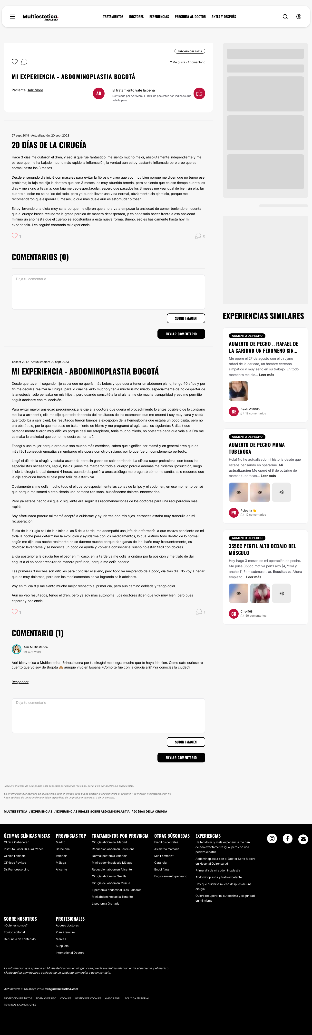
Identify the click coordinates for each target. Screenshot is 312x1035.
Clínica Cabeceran (16, 842)
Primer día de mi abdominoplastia (217, 870)
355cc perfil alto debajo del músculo (262, 549)
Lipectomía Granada (105, 903)
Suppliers (62, 946)
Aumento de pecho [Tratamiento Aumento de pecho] (247, 336)
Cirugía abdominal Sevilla (109, 876)
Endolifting (161, 869)
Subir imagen (186, 318)
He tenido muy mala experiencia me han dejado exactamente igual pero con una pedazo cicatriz (222, 847)
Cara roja (160, 862)
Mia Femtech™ (164, 856)
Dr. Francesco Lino (16, 869)
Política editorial (137, 998)
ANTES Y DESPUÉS (224, 16)
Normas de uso (46, 998)
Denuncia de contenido (20, 939)
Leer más (266, 375)
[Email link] (303, 839)
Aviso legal (113, 998)
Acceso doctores (67, 925)
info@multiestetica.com (61, 989)
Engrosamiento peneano (170, 876)
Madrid (60, 842)
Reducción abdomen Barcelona (113, 849)
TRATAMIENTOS (113, 16)
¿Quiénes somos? (16, 925)
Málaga (61, 862)
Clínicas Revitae (15, 862)
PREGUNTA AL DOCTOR (190, 16)
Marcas (61, 939)
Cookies (65, 998)
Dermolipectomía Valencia (109, 856)
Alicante (61, 869)
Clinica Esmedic (15, 856)
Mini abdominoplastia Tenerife (112, 896)
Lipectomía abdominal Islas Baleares (116, 890)
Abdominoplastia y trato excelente (218, 877)
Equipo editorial (14, 932)
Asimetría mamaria (166, 849)
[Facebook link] (287, 840)
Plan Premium (65, 932)
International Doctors (70, 952)
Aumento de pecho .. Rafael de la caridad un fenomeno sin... (263, 347)
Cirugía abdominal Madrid (109, 842)
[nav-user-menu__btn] (298, 16)
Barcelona (63, 849)
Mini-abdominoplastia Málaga (112, 862)
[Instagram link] (272, 840)
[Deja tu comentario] (108, 292)
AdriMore (35, 90)
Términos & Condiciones (20, 1004)
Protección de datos (18, 998)
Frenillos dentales (166, 842)
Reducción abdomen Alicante (112, 869)
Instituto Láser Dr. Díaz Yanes (23, 849)
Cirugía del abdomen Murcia (111, 883)
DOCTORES (136, 16)
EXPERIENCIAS (159, 16)
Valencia (62, 856)
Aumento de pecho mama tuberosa (257, 448)
